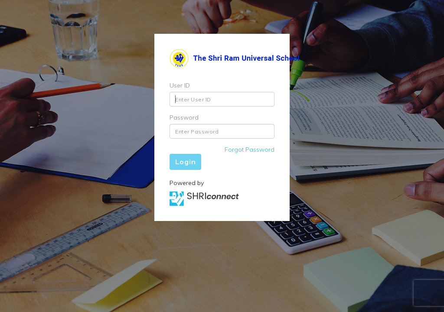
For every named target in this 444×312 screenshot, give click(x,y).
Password (184, 117)
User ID (180, 85)
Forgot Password (249, 149)
